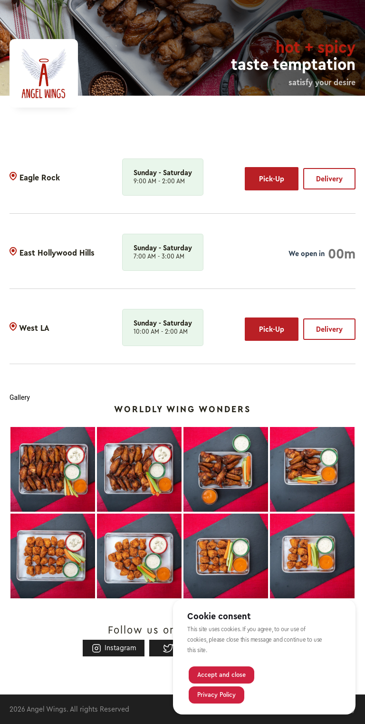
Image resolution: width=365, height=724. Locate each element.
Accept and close (221, 675)
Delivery (329, 179)
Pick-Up (271, 179)
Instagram (113, 648)
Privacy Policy (216, 695)
